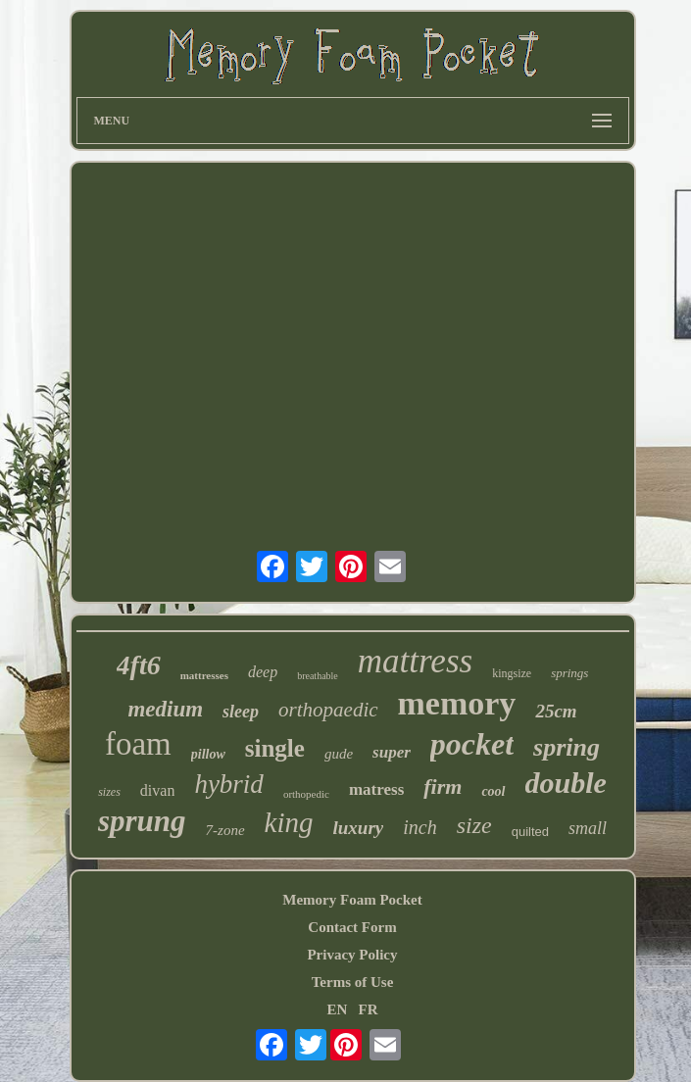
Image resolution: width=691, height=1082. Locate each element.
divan (157, 790)
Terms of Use (353, 982)
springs (569, 672)
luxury (358, 827)
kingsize (511, 673)
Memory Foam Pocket (351, 900)
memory (457, 703)
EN (336, 1009)
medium (165, 709)
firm (442, 786)
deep (262, 672)
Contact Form (352, 927)
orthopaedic (327, 709)
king (289, 822)
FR (368, 1009)
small (587, 828)
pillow (208, 754)
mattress (415, 661)
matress (376, 789)
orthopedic (306, 794)
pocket (472, 744)
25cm (555, 711)
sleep (240, 711)
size (474, 825)
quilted (530, 831)
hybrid (229, 784)
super (391, 752)
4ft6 (139, 665)
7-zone (225, 830)
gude (338, 754)
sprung (142, 821)
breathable (317, 675)
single (275, 748)
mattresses (204, 675)
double (566, 782)
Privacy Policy (352, 954)
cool (493, 791)
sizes (109, 792)
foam (138, 744)
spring (566, 747)
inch (419, 827)
